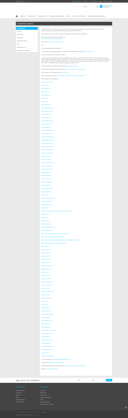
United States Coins (79, 16)
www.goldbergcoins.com (47, 346)
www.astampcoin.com (46, 320)
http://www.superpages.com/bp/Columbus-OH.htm (54, 243)
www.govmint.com (45, 336)
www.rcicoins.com (71, 75)
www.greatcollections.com (47, 291)
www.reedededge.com (47, 182)
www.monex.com (45, 275)
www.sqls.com (44, 304)
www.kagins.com (45, 327)
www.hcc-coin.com (45, 159)
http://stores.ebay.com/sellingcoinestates (51, 38)
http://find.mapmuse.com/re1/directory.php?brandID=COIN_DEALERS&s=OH (60, 240)
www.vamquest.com (81, 75)
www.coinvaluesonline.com (48, 130)
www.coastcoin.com (46, 285)
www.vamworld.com (61, 75)
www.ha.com (44, 301)
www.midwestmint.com (47, 111)
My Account (85, 1)
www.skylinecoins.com (46, 311)
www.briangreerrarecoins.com (48, 330)
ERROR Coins (32, 16)
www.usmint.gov (65, 72)
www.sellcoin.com (45, 259)
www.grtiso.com (45, 353)
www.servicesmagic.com (47, 153)
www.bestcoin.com (46, 95)
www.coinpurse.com (46, 185)
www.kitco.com (45, 272)
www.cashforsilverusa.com (48, 140)
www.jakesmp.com (46, 156)
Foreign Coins (42, 16)
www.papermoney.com (47, 265)
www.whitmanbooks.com (47, 120)
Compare (76, 1)
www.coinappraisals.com (47, 146)
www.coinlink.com (45, 104)
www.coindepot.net (46, 317)
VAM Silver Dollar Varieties (96, 16)
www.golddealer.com (46, 175)
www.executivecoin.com (47, 169)
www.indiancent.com (46, 343)
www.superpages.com (46, 166)
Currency (23, 16)
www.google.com (45, 88)
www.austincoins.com (46, 114)
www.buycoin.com (45, 262)
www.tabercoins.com (46, 133)
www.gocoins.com (45, 307)
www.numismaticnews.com (48, 356)
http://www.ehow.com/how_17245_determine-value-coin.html (56, 211)
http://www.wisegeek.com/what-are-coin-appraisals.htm (55, 233)
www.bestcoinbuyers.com (47, 162)
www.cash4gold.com (46, 191)
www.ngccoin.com (45, 214)
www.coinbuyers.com (46, 230)
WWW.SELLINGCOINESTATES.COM (55, 42)
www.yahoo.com (45, 91)
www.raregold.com (46, 127)
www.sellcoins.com (46, 246)
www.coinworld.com (46, 124)
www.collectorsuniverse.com (48, 227)
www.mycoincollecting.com (47, 137)
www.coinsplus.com (46, 117)
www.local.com (45, 98)
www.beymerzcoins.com (47, 314)
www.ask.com (44, 101)
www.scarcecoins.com (46, 340)
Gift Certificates (93, 1)
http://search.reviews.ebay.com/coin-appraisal (53, 237)
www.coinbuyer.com (46, 253)
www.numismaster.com (47, 188)
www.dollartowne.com (46, 204)
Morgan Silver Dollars (56, 16)
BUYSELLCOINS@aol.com (88, 51)
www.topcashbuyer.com (47, 149)
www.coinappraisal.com (47, 143)
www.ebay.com (45, 85)
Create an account (108, 1)
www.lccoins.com (45, 288)
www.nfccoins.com (46, 333)
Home (17, 20)
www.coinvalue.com (46, 249)
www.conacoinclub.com (72, 66)
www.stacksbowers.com (47, 282)
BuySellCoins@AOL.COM (52, 369)
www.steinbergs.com (46, 349)
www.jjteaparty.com (46, 269)
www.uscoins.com (45, 295)
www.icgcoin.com (45, 220)
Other (68, 16)
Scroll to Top (126, 407)
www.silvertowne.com (46, 201)
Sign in (100, 1)
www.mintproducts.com (47, 108)
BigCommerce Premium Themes (24, 415)
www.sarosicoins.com (46, 298)
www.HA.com (44, 217)
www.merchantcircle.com (47, 82)
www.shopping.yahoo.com (47, 198)
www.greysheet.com (46, 172)
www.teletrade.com (46, 224)
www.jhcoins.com (45, 323)
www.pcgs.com (45, 207)
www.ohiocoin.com (46, 179)
